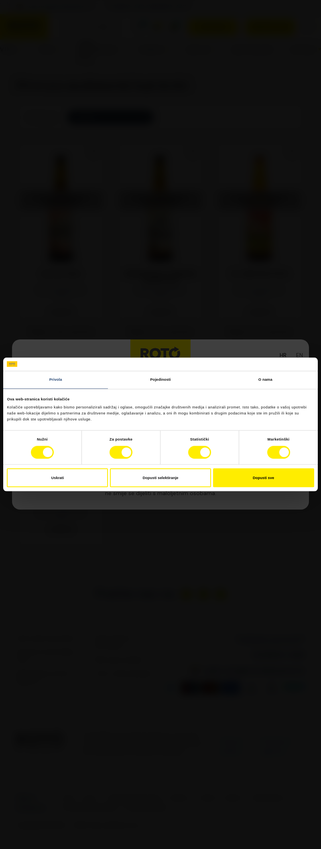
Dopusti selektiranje (161, 478)
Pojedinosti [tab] (160, 380)
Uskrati (57, 478)
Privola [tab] (55, 380)
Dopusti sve (263, 478)
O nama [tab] (265, 380)
